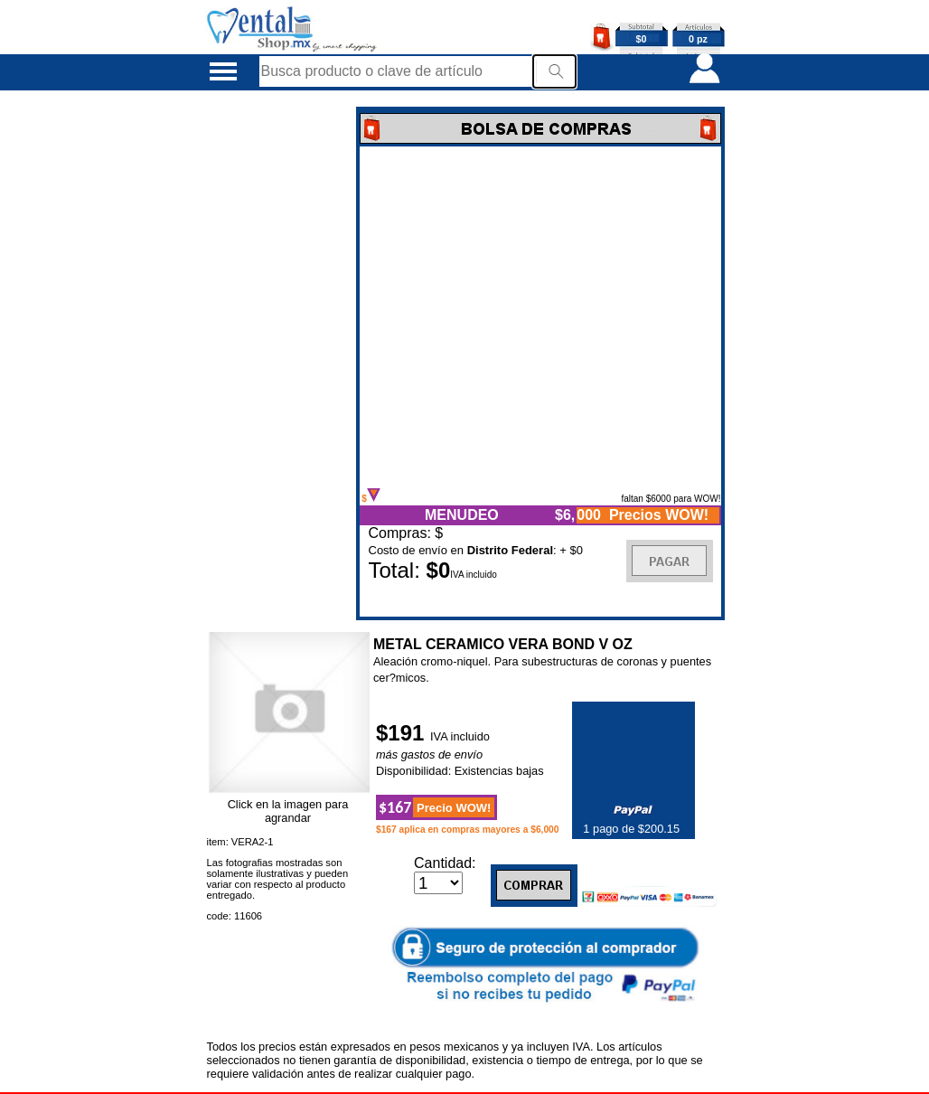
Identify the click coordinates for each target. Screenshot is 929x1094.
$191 (403, 733)
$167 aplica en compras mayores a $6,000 (467, 830)
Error (540, 317)
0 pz (698, 38)
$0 (641, 38)
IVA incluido (460, 736)
